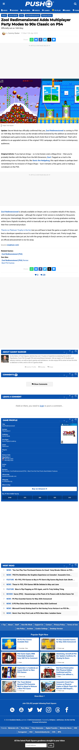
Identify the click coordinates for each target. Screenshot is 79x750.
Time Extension (37, 728)
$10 (70, 497)
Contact (49, 625)
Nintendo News (66, 728)
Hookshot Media (15, 720)
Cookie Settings (41, 629)
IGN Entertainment (34, 720)
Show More (39, 696)
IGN (75, 728)
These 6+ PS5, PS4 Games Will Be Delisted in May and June (32, 584)
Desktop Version (56, 629)
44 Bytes (52, 720)
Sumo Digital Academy (9, 441)
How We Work (26, 625)
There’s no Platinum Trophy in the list (16, 230)
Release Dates (47, 15)
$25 (55, 497)
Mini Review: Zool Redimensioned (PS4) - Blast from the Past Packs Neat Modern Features (30, 471)
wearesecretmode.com (9, 476)
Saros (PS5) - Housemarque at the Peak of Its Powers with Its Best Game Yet (40, 594)
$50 (40, 497)
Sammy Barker (13, 33)
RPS (59, 732)
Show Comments (39, 384)
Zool (49, 157)
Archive (30, 629)
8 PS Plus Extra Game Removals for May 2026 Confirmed (31, 604)
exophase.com (13, 245)
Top (3, 625)
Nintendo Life (13, 728)
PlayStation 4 (6, 431)
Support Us (39, 625)
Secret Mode (13, 15)
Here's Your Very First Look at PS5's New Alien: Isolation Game (33, 613)
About (10, 625)
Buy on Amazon (39, 489)
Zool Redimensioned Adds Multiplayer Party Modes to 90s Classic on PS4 (36, 22)
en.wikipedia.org (7, 481)
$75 (25, 497)
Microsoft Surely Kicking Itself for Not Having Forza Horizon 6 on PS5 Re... (38, 608)
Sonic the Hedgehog (41, 160)
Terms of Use (72, 625)
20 (44, 275)
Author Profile (30, 367)
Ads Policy (21, 629)
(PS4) (12, 254)
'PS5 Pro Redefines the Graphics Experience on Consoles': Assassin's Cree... (39, 575)
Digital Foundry (51, 728)
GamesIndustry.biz (42, 732)
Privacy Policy (59, 625)
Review (15, 260)
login (42, 406)
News (4, 15)
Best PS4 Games (8, 263)
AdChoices (60, 720)
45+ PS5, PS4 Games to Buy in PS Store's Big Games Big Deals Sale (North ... (40, 580)
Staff (17, 625)
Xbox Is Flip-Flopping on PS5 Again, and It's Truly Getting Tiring (35, 589)
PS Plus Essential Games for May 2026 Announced (29, 599)
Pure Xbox (25, 728)
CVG (53, 732)
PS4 (21, 15)
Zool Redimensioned (32, 15)
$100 (9, 497)
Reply (50, 367)
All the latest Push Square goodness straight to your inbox (39, 740)
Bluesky (41, 367)
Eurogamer (22, 732)
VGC (31, 732)
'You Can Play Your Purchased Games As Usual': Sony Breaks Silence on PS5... (40, 570)
